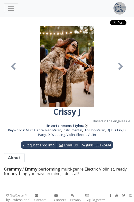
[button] (13, 66)
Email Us (68, 145)
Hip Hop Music (94, 130)
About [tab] (14, 157)
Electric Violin (86, 134)
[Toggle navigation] (11, 8)
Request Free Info (39, 145)
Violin (70, 134)
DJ (108, 130)
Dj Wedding (56, 134)
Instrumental (72, 130)
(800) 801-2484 (96, 145)
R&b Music (53, 130)
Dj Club (116, 130)
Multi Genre (35, 130)
